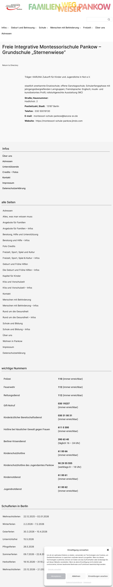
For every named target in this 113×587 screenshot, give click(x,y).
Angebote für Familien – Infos (18, 228)
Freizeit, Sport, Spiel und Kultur (19, 252)
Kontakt (7, 293)
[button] (108, 550)
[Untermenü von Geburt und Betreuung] (35, 27)
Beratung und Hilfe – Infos (16, 240)
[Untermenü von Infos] (8, 27)
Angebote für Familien (14, 222)
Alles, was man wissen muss (17, 216)
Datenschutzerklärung (74, 582)
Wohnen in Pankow (12, 341)
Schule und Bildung (13, 323)
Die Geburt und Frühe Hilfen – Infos (21, 270)
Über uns (7, 335)
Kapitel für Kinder (12, 276)
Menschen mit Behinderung (17, 299)
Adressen (8, 210)
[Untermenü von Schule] (47, 27)
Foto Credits (9, 246)
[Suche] (99, 19)
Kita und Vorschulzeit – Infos (17, 287)
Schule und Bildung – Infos (16, 329)
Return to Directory (10, 65)
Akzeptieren (56, 576)
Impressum (87, 582)
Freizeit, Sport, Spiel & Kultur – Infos (21, 258)
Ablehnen (76, 576)
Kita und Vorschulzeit (14, 282)
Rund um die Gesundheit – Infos (19, 317)
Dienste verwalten (54, 569)
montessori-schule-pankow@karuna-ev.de (56, 116)
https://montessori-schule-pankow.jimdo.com (59, 121)
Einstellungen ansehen (98, 576)
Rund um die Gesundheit (15, 311)
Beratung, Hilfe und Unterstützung (20, 234)
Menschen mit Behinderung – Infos (20, 305)
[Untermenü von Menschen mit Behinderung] (80, 27)
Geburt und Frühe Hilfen (15, 264)
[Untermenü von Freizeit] (92, 27)
